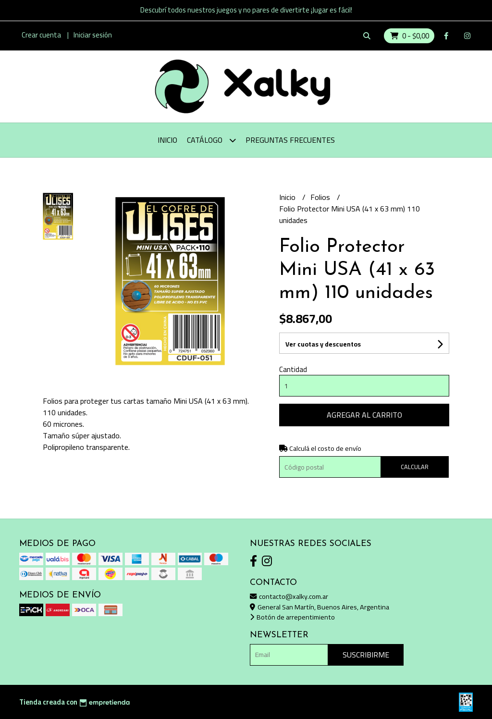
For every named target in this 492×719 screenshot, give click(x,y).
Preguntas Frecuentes (290, 140)
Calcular (415, 466)
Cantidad (293, 369)
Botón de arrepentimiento (292, 616)
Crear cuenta (41, 35)
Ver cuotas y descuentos (323, 344)
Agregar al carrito (364, 415)
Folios (321, 197)
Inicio (167, 140)
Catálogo (211, 140)
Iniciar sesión (93, 35)
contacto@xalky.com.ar (289, 596)
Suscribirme (366, 654)
